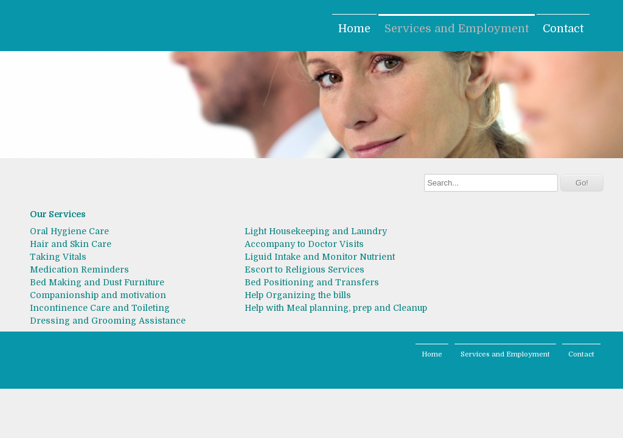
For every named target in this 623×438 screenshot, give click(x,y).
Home (354, 29)
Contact (563, 29)
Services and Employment (457, 29)
